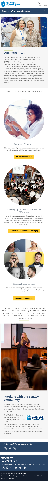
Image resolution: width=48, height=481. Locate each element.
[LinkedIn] (14, 449)
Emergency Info (17, 476)
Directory (11, 478)
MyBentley (4, 478)
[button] (39, 3)
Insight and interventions (24, 298)
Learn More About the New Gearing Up (24, 231)
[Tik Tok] (8, 468)
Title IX (25, 476)
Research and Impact (24, 284)
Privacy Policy (41, 476)
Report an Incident (6, 476)
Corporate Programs (24, 144)
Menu (45, 5)
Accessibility (32, 476)
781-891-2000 (40, 464)
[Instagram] (10, 449)
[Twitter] (6, 449)
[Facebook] (12, 468)
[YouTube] (3, 468)
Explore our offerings (24, 156)
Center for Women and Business (15, 11)
